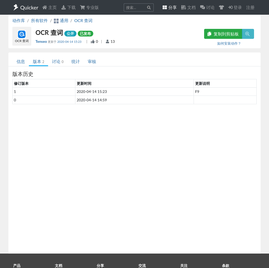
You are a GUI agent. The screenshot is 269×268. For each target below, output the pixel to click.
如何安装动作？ (229, 43)
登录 (235, 7)
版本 (38, 61)
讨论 (57, 61)
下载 (68, 7)
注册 (250, 7)
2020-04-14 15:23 (69, 41)
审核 (92, 61)
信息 (21, 61)
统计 (75, 61)
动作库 (18, 20)
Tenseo (41, 41)
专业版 (89, 7)
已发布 (85, 33)
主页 (49, 7)
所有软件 (39, 20)
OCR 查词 (83, 20)
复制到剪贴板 (223, 33)
